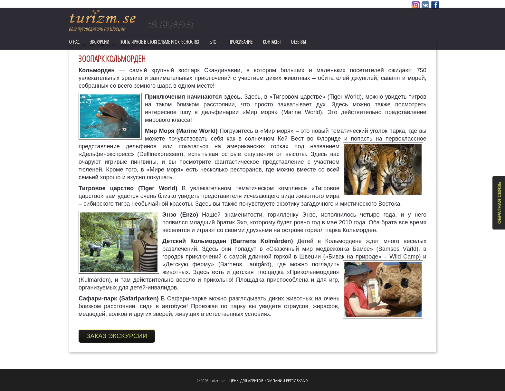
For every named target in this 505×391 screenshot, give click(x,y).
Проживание (240, 41)
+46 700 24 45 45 (170, 23)
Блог (213, 41)
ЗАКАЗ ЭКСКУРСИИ (116, 335)
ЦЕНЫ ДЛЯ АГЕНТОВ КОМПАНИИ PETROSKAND (268, 380)
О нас (74, 41)
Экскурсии (99, 41)
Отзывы (298, 41)
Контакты (272, 41)
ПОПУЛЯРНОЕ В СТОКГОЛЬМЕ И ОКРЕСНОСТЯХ (159, 41)
